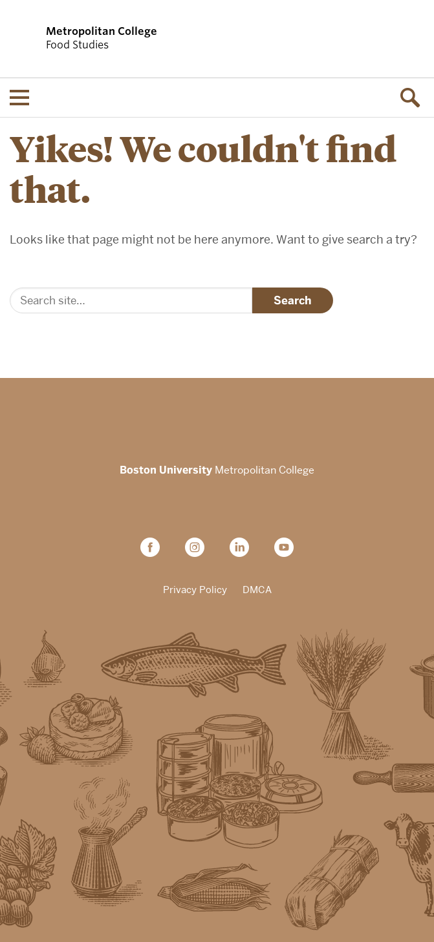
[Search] (131, 300)
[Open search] (414, 97)
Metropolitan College (217, 471)
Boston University (217, 413)
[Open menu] (19, 97)
